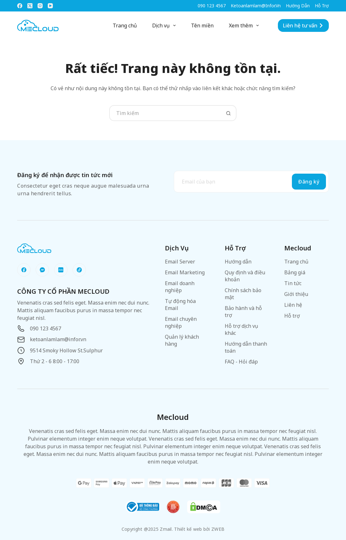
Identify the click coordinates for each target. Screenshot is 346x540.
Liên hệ (293, 304)
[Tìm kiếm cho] (165, 113)
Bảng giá (294, 272)
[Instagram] (40, 5)
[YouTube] (50, 5)
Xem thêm (245, 25)
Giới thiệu (296, 294)
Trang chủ (125, 25)
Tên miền (202, 25)
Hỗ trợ (322, 6)
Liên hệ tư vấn (303, 25)
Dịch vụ (165, 25)
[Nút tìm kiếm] (229, 113)
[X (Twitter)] (29, 5)
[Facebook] (19, 5)
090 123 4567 (212, 6)
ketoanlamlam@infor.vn (256, 6)
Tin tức (292, 283)
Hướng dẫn (298, 6)
